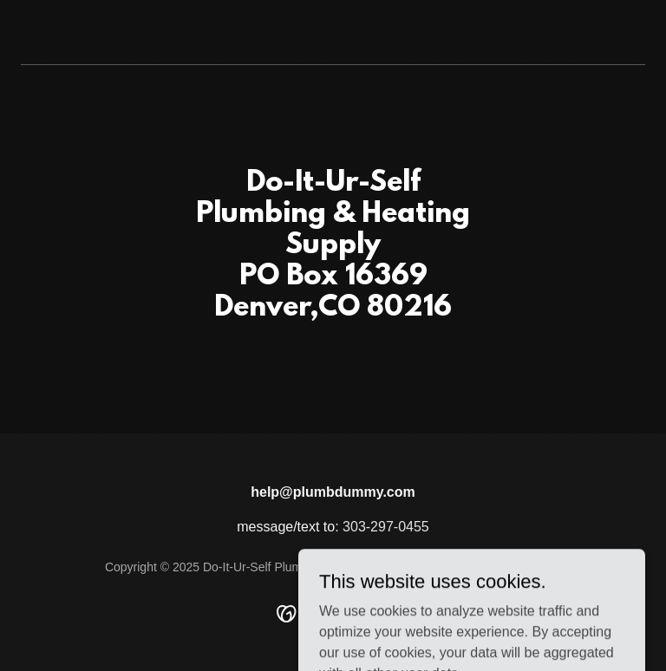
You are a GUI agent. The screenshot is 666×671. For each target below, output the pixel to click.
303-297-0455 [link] (386, 526)
